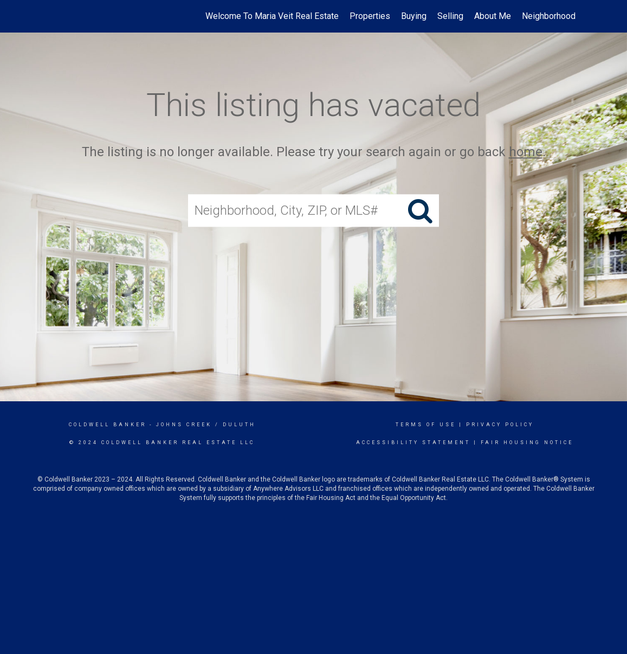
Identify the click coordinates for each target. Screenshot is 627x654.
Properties (370, 16)
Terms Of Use (426, 424)
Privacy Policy (500, 424)
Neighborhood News (561, 16)
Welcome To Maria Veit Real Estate (272, 16)
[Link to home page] (56, 16)
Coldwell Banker (107, 424)
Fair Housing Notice (527, 442)
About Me (492, 16)
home (525, 151)
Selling (450, 16)
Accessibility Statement (413, 442)
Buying (413, 16)
